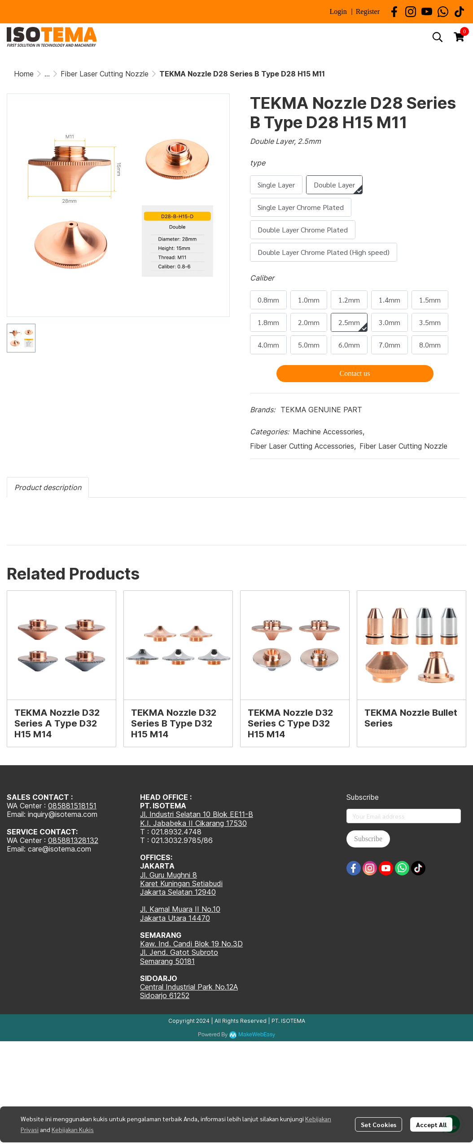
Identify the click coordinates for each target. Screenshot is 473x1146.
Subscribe (368, 839)
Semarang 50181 (167, 961)
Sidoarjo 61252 (164, 995)
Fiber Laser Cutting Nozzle (105, 73)
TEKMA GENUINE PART (321, 409)
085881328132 (73, 840)
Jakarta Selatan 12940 (178, 891)
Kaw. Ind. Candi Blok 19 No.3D (191, 943)
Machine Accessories (328, 431)
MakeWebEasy (256, 1034)
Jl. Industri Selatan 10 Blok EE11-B (196, 814)
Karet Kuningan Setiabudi (181, 883)
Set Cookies (378, 1124)
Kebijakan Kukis (73, 1129)
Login (337, 11)
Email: (17, 848)
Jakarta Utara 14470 (175, 918)
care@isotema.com (59, 848)
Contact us (355, 373)
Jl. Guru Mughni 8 (168, 874)
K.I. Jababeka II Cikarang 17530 (193, 823)
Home (24, 73)
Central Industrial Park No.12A (189, 986)
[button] (437, 37)
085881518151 (72, 805)
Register (368, 11)
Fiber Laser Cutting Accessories (303, 445)
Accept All (431, 1124)
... (47, 73)
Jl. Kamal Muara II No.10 (180, 909)
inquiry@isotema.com (62, 814)
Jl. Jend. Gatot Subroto (179, 952)
